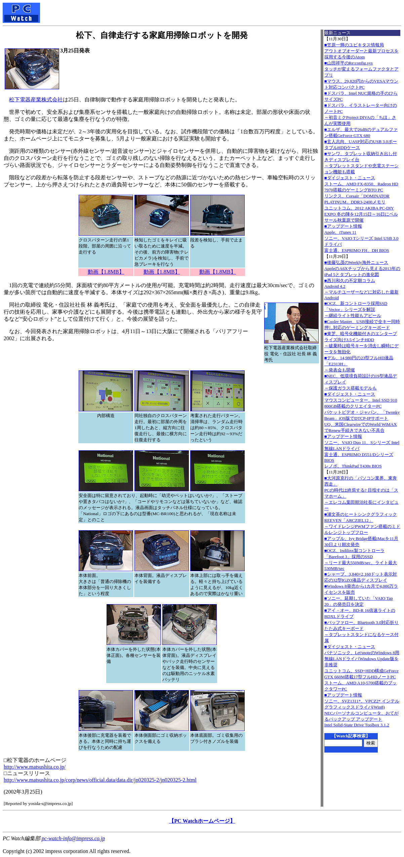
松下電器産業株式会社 (36, 99)
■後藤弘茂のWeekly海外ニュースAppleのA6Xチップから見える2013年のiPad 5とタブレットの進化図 (362, 268)
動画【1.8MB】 (106, 272)
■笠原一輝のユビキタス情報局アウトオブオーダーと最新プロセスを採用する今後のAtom (361, 50)
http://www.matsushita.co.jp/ (35, 767)
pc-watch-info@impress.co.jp (73, 838)
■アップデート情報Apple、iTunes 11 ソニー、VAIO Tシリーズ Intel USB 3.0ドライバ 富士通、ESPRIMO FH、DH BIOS (361, 238)
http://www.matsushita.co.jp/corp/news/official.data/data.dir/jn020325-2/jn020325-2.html (100, 780)
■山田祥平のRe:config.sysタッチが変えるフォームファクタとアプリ (361, 69)
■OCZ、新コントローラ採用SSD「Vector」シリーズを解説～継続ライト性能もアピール (356, 309)
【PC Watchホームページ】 (202, 821)
